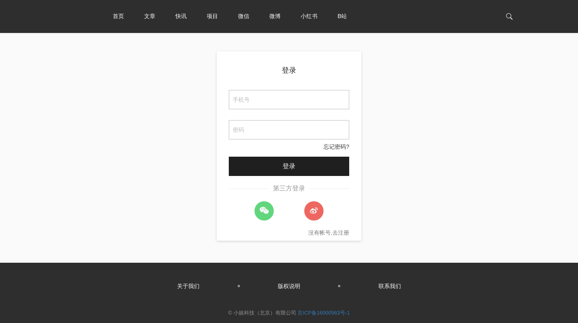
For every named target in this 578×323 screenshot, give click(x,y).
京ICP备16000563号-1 (323, 313)
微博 (275, 16)
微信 (243, 16)
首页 (118, 16)
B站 (342, 16)
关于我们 (188, 286)
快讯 (181, 16)
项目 (212, 16)
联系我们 (390, 286)
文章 (149, 16)
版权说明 (289, 286)
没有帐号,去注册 (328, 232)
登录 (289, 70)
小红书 (309, 16)
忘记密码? (336, 146)
